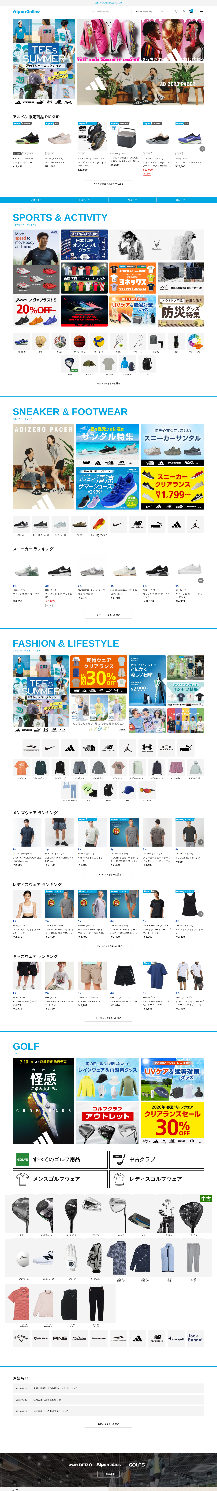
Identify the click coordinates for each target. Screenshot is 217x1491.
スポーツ (35, 200)
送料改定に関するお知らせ (108, 3)
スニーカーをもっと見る (108, 615)
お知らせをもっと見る (108, 1424)
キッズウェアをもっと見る (108, 1018)
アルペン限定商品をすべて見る (108, 184)
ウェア (131, 200)
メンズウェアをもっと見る (108, 875)
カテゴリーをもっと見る (108, 384)
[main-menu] (201, 12)
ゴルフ (179, 200)
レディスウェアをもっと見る (108, 947)
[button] (202, 149)
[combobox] (110, 12)
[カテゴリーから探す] (149, 12)
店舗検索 (110, 1474)
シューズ (83, 200)
